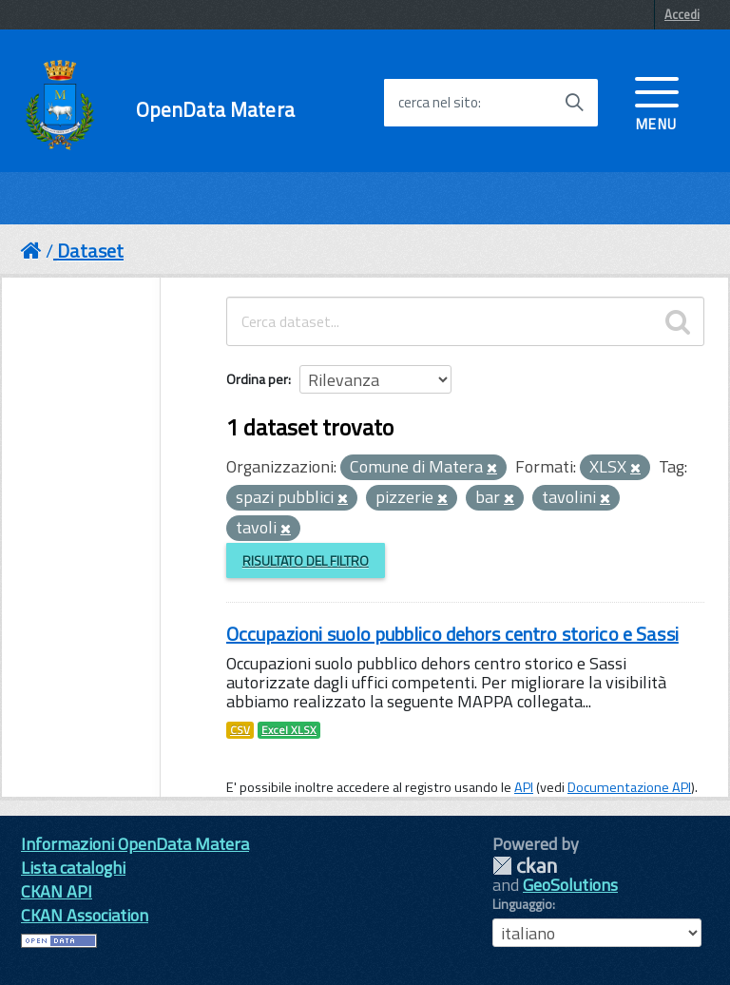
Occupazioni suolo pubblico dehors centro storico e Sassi (452, 633)
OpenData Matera (215, 110)
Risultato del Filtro (305, 560)
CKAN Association (84, 915)
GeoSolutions (570, 885)
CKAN (524, 866)
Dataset (90, 250)
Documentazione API (629, 787)
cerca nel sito (438, 102)
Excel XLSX (289, 730)
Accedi (682, 14)
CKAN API (56, 891)
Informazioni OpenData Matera (135, 844)
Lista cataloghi (73, 867)
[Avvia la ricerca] (574, 102)
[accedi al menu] (657, 101)
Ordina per (257, 379)
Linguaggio (522, 904)
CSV (240, 730)
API (523, 787)
